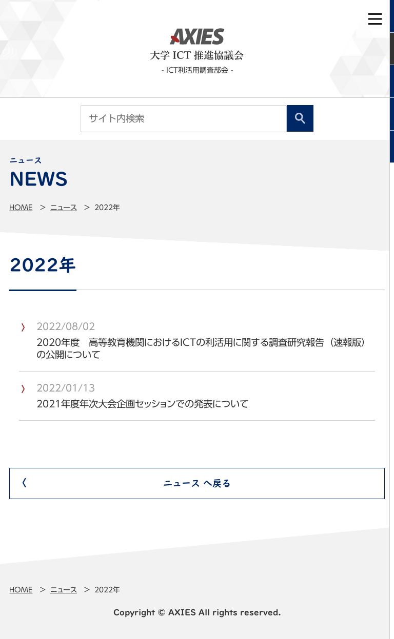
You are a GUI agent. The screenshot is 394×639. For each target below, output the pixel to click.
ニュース (63, 207)
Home (20, 207)
